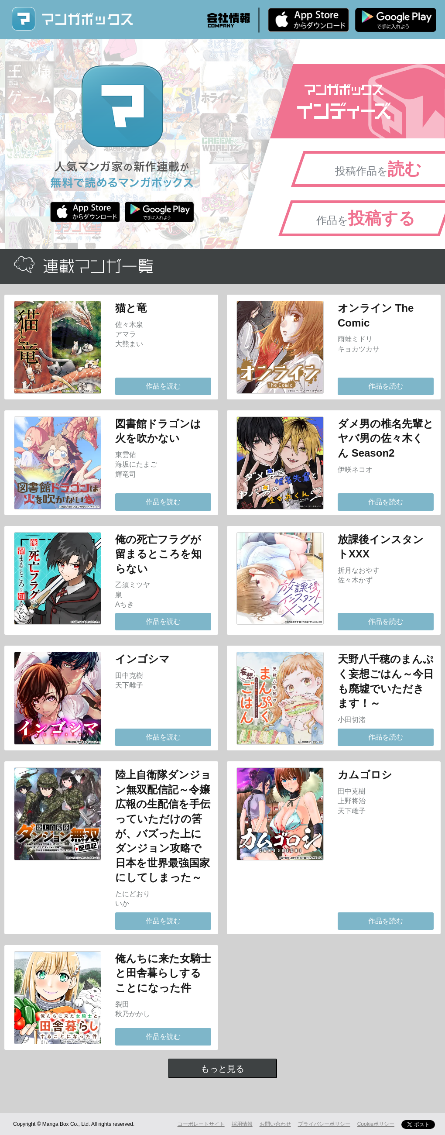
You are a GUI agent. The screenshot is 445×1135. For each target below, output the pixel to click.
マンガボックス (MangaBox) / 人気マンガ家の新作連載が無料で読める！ (72, 19)
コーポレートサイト (201, 1124)
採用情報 (242, 1124)
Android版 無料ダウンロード (395, 20)
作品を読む (163, 386)
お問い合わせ (275, 1124)
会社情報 (228, 20)
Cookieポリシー (375, 1124)
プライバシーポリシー (324, 1124)
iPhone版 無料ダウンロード (308, 20)
